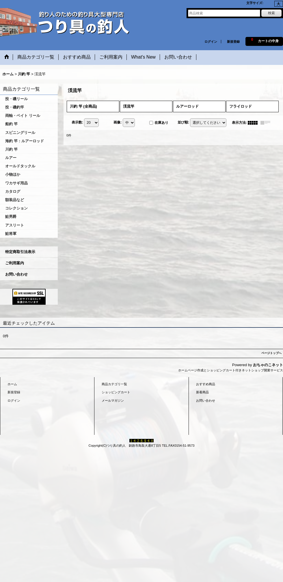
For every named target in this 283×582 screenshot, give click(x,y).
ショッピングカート (116, 392)
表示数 (77, 122)
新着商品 (202, 392)
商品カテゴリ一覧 (114, 384)
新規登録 (233, 41)
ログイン (210, 41)
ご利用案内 (14, 263)
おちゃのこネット (268, 365)
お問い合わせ (16, 274)
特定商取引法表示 (20, 252)
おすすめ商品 (205, 384)
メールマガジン (113, 400)
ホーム (12, 384)
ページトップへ (271, 353)
